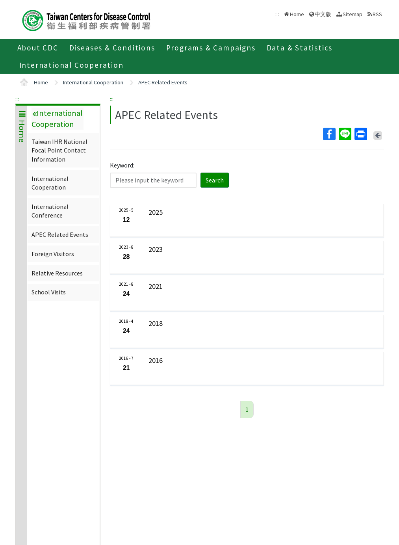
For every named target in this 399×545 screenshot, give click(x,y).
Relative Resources (57, 273)
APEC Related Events (162, 82)
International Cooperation (71, 65)
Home (297, 14)
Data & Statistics (300, 47)
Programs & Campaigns (211, 47)
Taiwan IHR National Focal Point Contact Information (59, 150)
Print (360, 134)
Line (344, 134)
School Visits (49, 292)
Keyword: (122, 165)
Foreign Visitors (53, 254)
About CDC (37, 47)
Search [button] (215, 180)
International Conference (50, 211)
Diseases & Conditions (112, 47)
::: (17, 99)
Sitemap (352, 14)
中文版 (323, 14)
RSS (377, 14)
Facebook (329, 134)
